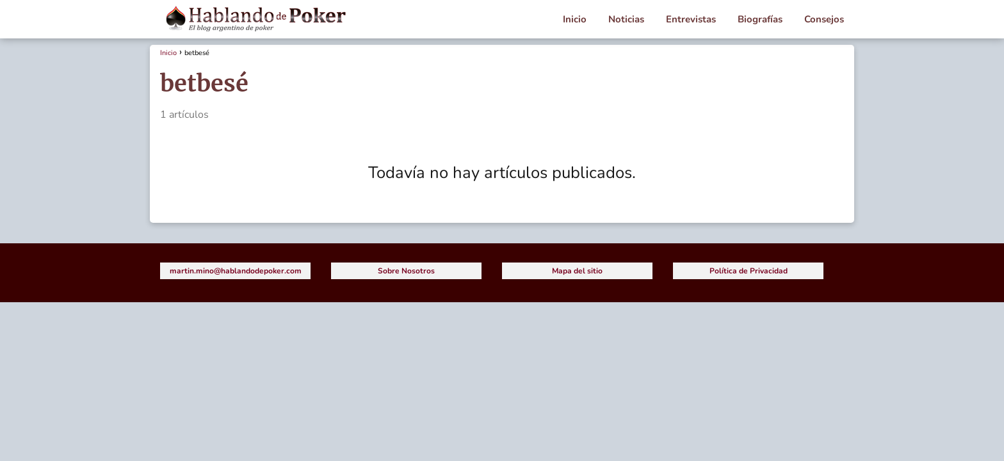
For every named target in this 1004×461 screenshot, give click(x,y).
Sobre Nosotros (406, 271)
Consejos (824, 19)
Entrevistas (691, 19)
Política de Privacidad (748, 271)
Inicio (575, 19)
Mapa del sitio (577, 271)
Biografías (760, 19)
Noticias (626, 19)
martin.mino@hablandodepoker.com (236, 271)
